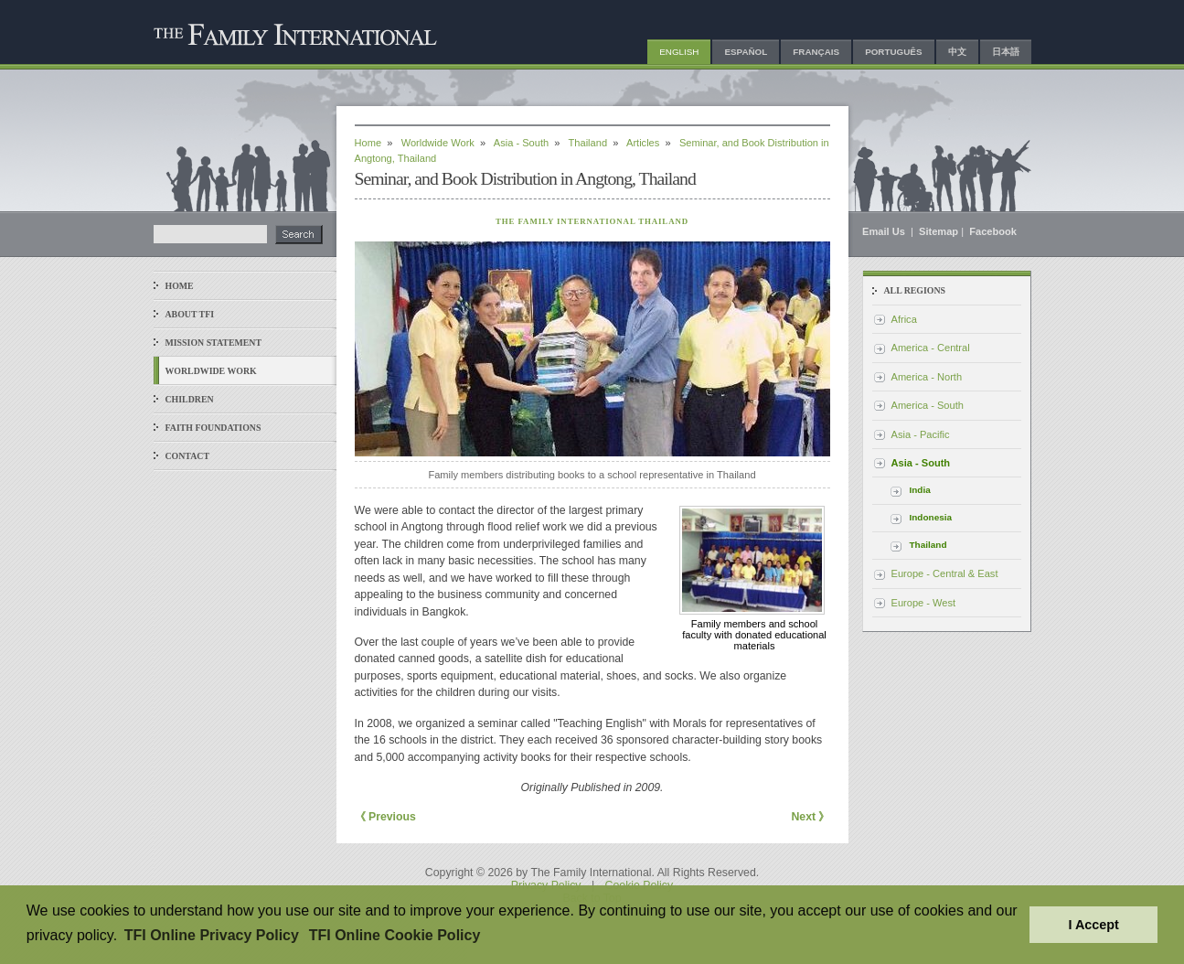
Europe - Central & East (944, 573)
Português (893, 52)
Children (189, 399)
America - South (927, 405)
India (920, 490)
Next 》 (810, 816)
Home (179, 286)
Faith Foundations (213, 428)
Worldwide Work (211, 371)
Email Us (885, 231)
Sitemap (938, 231)
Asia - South (521, 142)
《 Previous (385, 816)
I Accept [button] (1093, 924)
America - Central (930, 347)
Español (745, 52)
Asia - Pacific (920, 434)
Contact (187, 456)
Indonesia (931, 517)
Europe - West (923, 602)
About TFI (190, 314)
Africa (904, 319)
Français (816, 52)
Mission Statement (213, 342)
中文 (957, 52)
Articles (642, 142)
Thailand (588, 142)
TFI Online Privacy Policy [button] (211, 935)
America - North (927, 376)
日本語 (1005, 52)
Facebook (993, 231)
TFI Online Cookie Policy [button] (395, 935)
